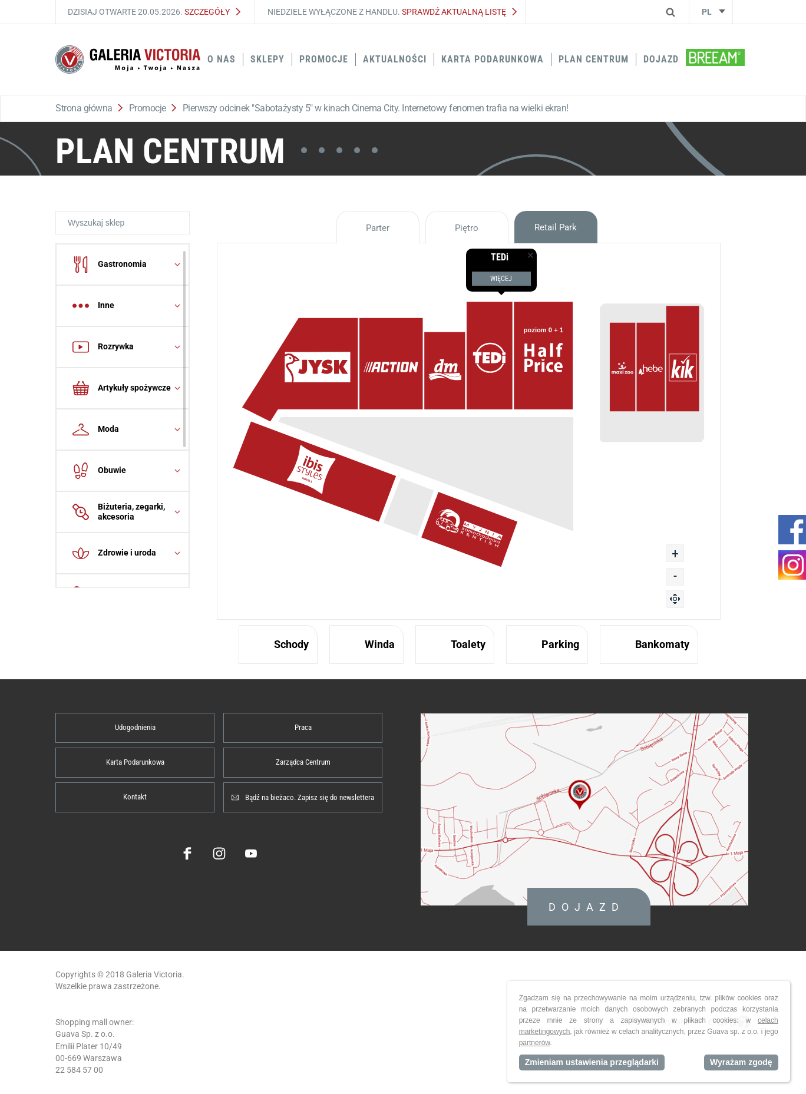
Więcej (501, 279)
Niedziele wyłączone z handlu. (392, 11)
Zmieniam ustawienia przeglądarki (592, 1062)
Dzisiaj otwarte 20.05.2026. (154, 11)
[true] (527, 249)
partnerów (534, 1043)
